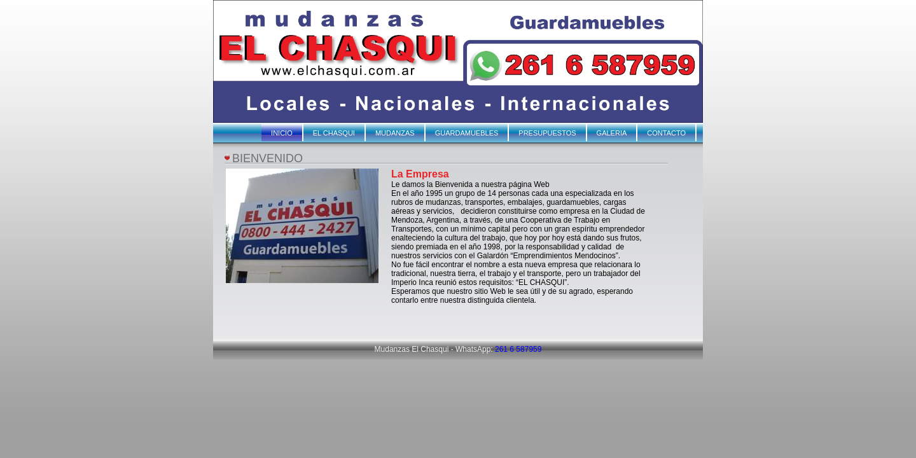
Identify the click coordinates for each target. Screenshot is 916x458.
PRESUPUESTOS (547, 133)
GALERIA (612, 133)
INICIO (282, 133)
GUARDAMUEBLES (467, 133)
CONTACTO (666, 133)
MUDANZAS (395, 133)
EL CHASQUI (334, 133)
